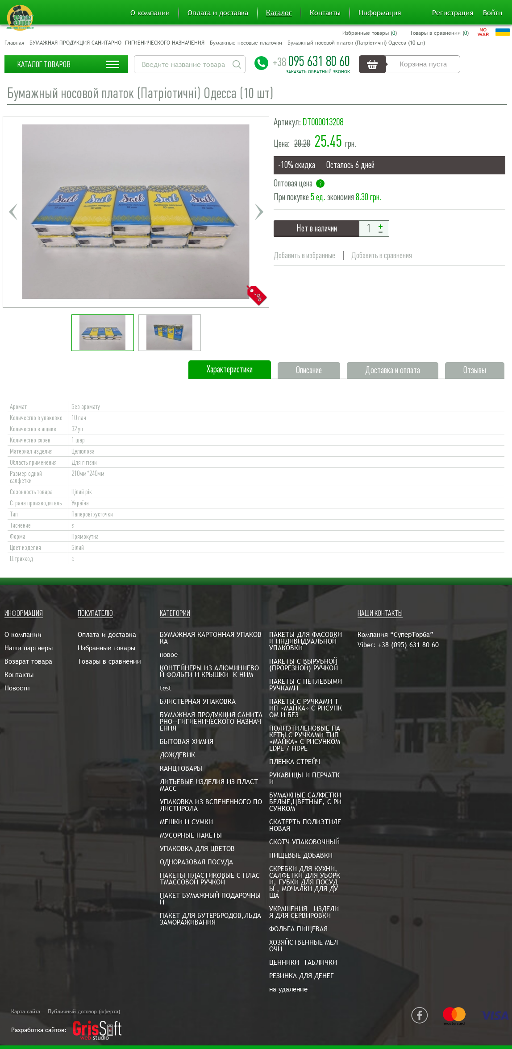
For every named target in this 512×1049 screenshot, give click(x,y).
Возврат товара (28, 661)
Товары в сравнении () (439, 33)
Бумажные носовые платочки (246, 43)
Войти (492, 13)
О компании (150, 13)
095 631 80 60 (311, 61)
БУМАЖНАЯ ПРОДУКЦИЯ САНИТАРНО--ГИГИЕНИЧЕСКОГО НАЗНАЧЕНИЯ (116, 43)
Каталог (279, 13)
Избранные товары (106, 647)
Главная (14, 43)
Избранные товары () (369, 33)
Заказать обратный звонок (318, 72)
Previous (12, 211)
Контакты (325, 13)
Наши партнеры (28, 647)
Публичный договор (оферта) (84, 1011)
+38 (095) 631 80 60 (408, 644)
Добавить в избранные (304, 255)
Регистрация (452, 13)
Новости (17, 688)
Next (258, 211)
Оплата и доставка (217, 13)
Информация (379, 13)
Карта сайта (25, 1011)
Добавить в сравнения (381, 255)
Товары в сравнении (109, 661)
